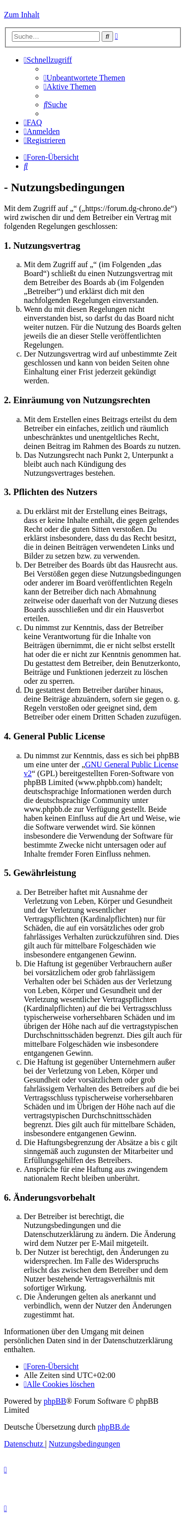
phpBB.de (113, 1427)
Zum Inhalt (22, 14)
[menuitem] (84, 77)
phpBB (55, 1401)
